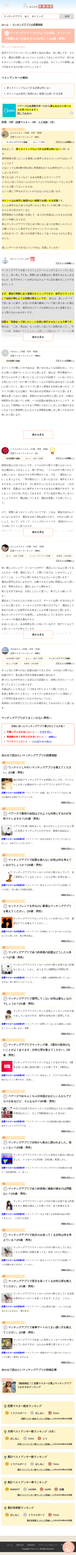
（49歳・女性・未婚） (25, 649)
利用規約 (31, 1545)
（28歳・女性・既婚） (24, 351)
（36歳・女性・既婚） (26, 133)
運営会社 (20, 1545)
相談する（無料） (68, 1547)
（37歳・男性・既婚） (29, 449)
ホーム (10, 1545)
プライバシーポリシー (47, 1545)
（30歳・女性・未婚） (27, 546)
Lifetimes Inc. (35, 1549)
